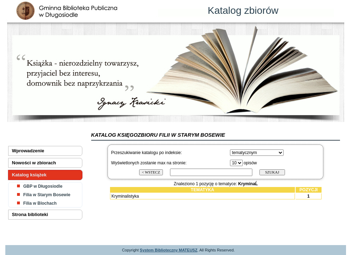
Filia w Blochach (40, 203)
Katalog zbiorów (243, 10)
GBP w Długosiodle (42, 186)
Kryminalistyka (125, 196)
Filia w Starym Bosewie (47, 194)
